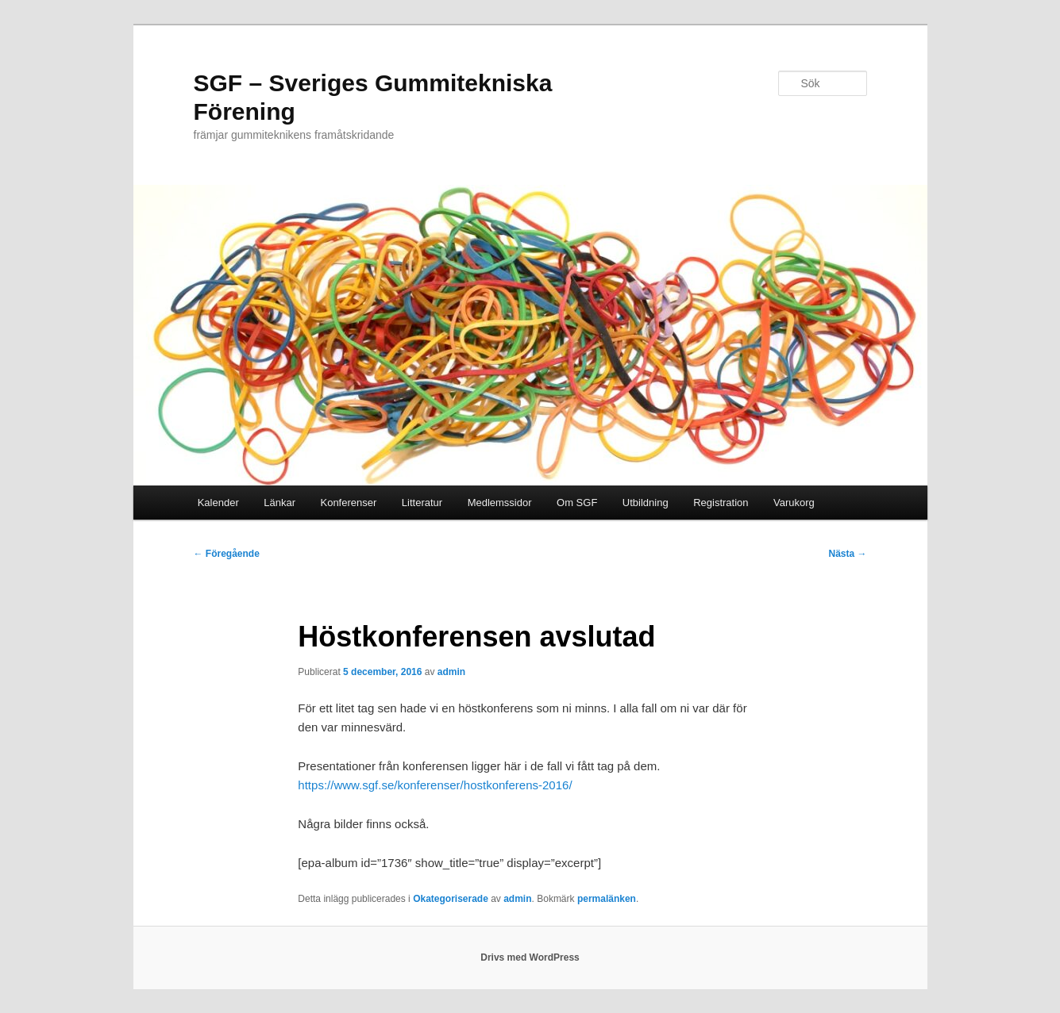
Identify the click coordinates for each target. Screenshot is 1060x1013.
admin (451, 671)
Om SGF (577, 502)
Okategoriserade (450, 898)
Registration (720, 502)
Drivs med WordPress (530, 957)
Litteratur (422, 502)
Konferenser (348, 502)
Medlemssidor (500, 502)
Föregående (227, 553)
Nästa (847, 553)
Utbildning (646, 502)
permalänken (606, 898)
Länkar (279, 502)
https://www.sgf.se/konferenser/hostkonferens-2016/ (435, 785)
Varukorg (794, 502)
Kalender (218, 502)
